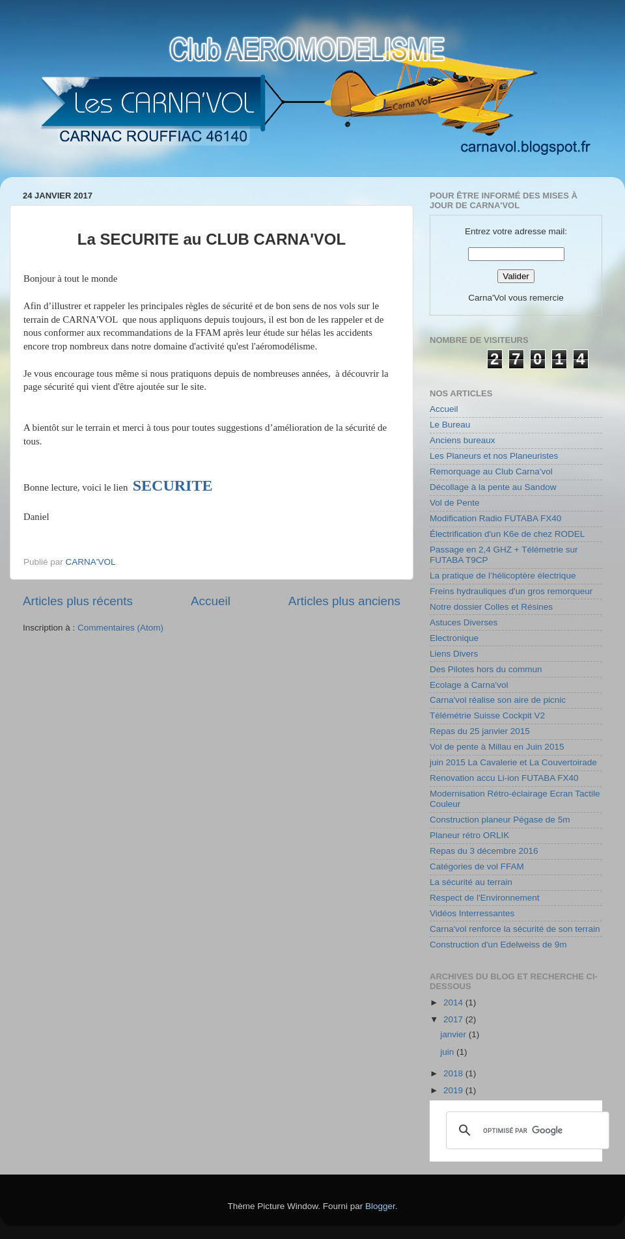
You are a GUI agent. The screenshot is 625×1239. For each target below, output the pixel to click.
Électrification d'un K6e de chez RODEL (507, 534)
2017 (454, 1019)
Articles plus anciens (344, 601)
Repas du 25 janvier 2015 (480, 731)
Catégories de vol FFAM (477, 866)
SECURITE (173, 485)
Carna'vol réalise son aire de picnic (498, 700)
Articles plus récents (78, 601)
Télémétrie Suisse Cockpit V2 (487, 715)
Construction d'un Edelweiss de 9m (498, 944)
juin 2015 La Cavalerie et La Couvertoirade (513, 762)
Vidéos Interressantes (472, 913)
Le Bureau (450, 424)
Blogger (380, 1206)
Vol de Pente (455, 503)
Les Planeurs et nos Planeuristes (494, 456)
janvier (454, 1034)
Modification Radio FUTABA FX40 (495, 518)
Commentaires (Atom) (120, 628)
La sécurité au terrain (471, 882)
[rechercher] (525, 1130)
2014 (454, 1002)
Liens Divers (454, 654)
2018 (454, 1073)
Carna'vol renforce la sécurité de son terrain (515, 929)
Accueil (210, 601)
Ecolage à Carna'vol (469, 685)
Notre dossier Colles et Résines (491, 607)
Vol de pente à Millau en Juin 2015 (497, 747)
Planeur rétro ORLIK (469, 835)
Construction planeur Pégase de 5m (500, 819)
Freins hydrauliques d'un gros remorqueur (511, 591)
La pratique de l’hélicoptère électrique (503, 575)
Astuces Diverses (463, 622)
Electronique (454, 638)
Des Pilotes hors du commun (486, 669)
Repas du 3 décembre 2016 (484, 851)
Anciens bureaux (462, 440)
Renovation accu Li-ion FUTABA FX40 (504, 778)
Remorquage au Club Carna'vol (491, 471)
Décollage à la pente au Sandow (493, 487)
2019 (454, 1090)
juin (448, 1052)
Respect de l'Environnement (484, 898)
